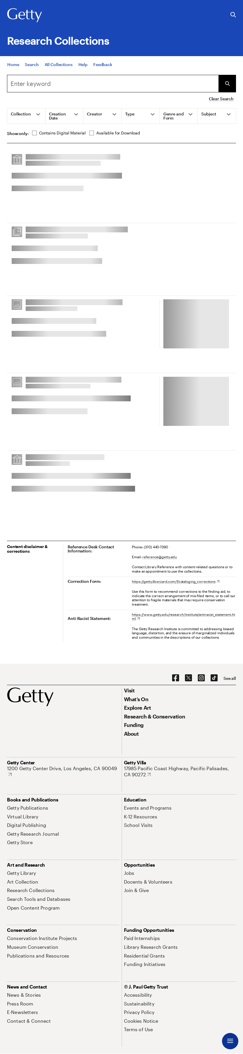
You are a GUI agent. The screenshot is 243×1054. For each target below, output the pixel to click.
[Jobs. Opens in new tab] (129, 873)
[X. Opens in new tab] (188, 678)
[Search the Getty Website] (233, 15)
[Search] (32, 64)
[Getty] (24, 15)
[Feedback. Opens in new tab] (102, 64)
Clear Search (221, 98)
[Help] (83, 64)
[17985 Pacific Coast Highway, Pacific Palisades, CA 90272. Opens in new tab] (180, 771)
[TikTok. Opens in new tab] (214, 678)
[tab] (26, 116)
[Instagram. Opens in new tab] (201, 678)
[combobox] (112, 83)
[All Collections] (59, 64)
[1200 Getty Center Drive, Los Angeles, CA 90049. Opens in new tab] (63, 771)
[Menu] (230, 1041)
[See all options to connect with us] (229, 678)
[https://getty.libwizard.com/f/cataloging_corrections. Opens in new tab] (175, 581)
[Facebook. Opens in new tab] (175, 678)
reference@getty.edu (159, 557)
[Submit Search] (227, 83)
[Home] (13, 64)
